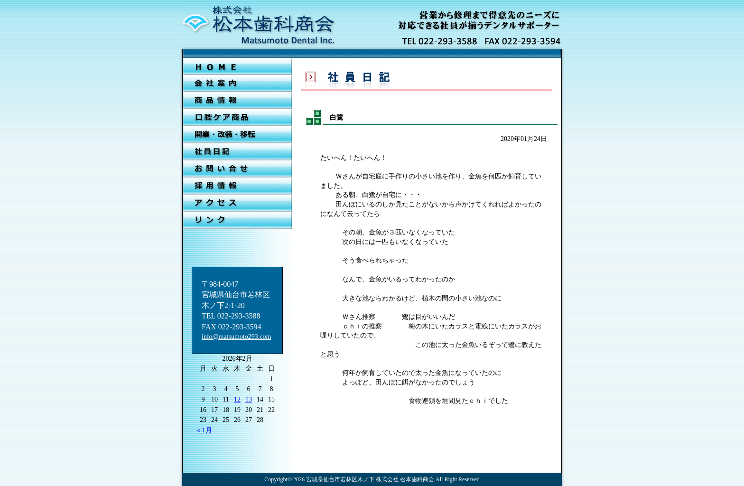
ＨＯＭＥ (237, 66)
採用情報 (237, 186)
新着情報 (237, 100)
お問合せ (237, 169)
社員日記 (237, 151)
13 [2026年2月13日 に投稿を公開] (248, 399)
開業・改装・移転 (237, 134)
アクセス (237, 203)
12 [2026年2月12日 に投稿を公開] (237, 399)
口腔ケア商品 (237, 117)
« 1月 (204, 430)
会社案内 (237, 83)
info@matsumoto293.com (236, 336)
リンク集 (237, 220)
